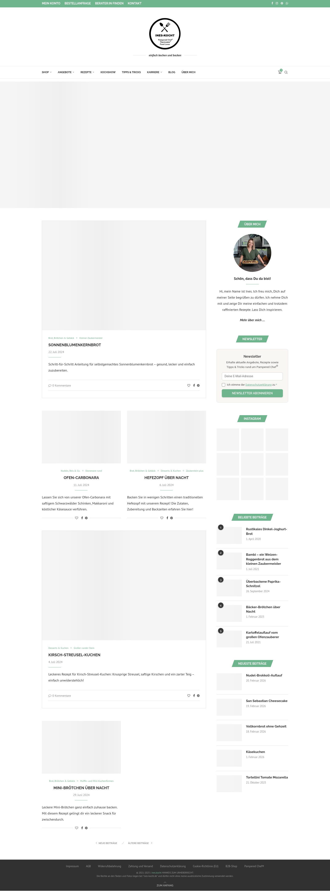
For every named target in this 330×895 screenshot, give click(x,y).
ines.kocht (156, 876)
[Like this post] (188, 385)
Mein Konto (51, 3)
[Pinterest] (282, 3)
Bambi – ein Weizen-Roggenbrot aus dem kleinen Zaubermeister (264, 559)
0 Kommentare (59, 385)
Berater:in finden (109, 3)
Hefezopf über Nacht (166, 481)
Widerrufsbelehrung (109, 870)
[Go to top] (165, 889)
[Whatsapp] (287, 3)
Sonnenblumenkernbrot (74, 344)
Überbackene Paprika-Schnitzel (264, 584)
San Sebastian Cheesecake (257, 703)
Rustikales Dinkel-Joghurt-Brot (260, 531)
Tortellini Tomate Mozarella (259, 780)
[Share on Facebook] (194, 385)
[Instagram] (277, 3)
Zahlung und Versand (140, 870)
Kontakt (134, 3)
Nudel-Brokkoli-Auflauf (265, 676)
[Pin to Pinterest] (198, 385)
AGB (88, 870)
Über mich (188, 71)
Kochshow (108, 71)
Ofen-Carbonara (81, 477)
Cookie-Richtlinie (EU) (205, 870)
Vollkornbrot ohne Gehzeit (260, 729)
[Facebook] (272, 3)
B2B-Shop (231, 870)
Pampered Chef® (254, 870)
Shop (45, 71)
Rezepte (86, 71)
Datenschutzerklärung (258, 384)
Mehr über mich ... (252, 319)
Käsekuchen (256, 752)
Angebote (65, 71)
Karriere (153, 71)
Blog (171, 71)
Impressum (72, 870)
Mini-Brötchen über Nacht (81, 792)
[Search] (286, 72)
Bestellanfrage (78, 3)
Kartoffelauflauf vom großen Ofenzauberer (263, 635)
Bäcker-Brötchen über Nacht (264, 609)
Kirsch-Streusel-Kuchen (74, 659)
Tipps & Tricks (131, 71)
